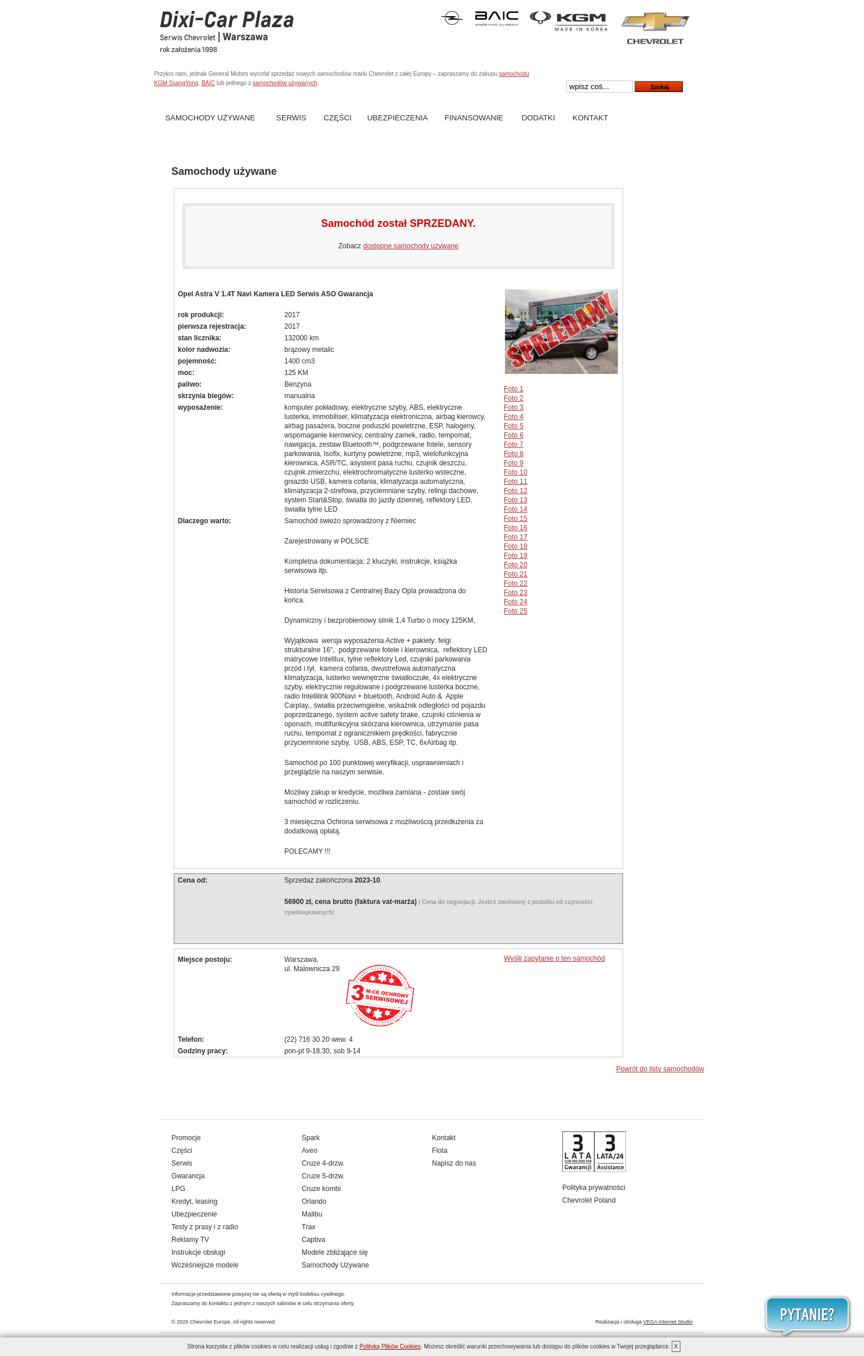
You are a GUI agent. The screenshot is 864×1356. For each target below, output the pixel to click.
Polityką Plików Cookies (390, 1346)
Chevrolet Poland (589, 1200)
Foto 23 (516, 593)
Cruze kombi (321, 1189)
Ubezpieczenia (397, 117)
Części (338, 117)
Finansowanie (474, 117)
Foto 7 (513, 444)
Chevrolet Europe (210, 1322)
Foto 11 (516, 481)
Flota (440, 1150)
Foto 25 (516, 611)
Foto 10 (516, 472)
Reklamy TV (190, 1240)
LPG (178, 1189)
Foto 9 (513, 463)
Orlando (314, 1201)
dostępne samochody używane (411, 246)
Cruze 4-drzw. (323, 1163)
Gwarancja (187, 1176)
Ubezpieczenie (194, 1214)
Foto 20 (516, 565)
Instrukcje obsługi (198, 1252)
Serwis (291, 117)
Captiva (313, 1240)
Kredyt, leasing (194, 1201)
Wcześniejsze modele (205, 1265)
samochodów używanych (284, 83)
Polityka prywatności (593, 1188)
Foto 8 (513, 454)
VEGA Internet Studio (668, 1322)
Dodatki (538, 117)
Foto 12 (516, 491)
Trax (309, 1227)
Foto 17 (516, 537)
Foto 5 (513, 426)
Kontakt (590, 117)
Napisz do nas (454, 1163)
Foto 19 (516, 556)
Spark (311, 1138)
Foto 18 (516, 546)
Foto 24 (516, 602)
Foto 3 (513, 407)
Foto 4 (513, 417)
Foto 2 (513, 398)
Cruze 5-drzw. (323, 1176)
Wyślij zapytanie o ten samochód (554, 958)
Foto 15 (516, 519)
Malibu (312, 1214)
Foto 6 (513, 435)
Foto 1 (513, 389)
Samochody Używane (210, 117)
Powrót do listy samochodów (660, 1069)
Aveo (309, 1150)
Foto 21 (516, 574)
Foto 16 (516, 528)
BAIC (208, 83)
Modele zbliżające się (335, 1252)
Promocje (186, 1138)
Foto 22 (516, 583)
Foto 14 (516, 509)
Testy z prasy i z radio (204, 1227)
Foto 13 (516, 500)
